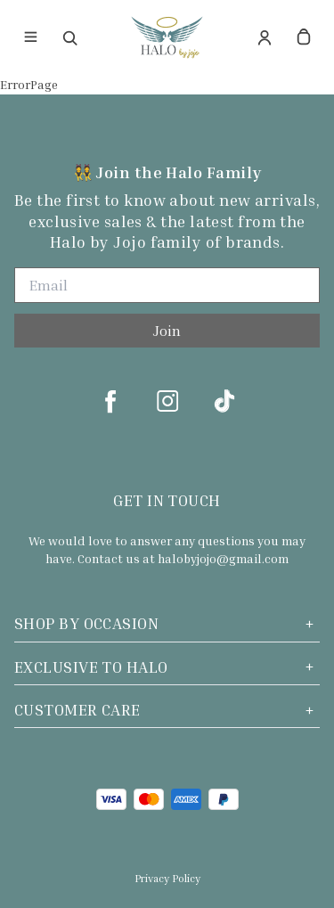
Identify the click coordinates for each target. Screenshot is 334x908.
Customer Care (167, 709)
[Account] (264, 37)
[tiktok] (224, 401)
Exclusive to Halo (167, 667)
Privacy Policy (167, 878)
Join (167, 330)
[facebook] (110, 401)
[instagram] (167, 401)
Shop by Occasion (167, 623)
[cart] (304, 37)
